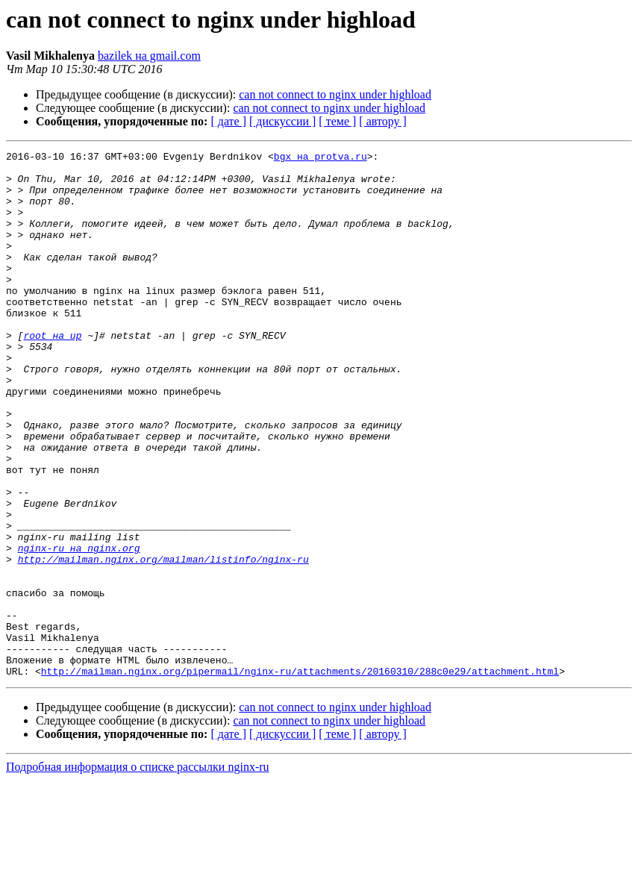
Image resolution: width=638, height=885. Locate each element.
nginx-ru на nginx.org (79, 628)
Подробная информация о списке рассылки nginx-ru (137, 872)
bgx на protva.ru (320, 158)
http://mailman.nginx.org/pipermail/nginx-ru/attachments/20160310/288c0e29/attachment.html (300, 776)
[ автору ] (382, 121)
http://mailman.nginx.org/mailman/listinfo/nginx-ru (163, 641)
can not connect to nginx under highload (335, 94)
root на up (52, 373)
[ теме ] (337, 121)
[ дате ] (228, 121)
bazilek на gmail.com (149, 55)
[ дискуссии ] (282, 121)
